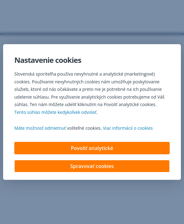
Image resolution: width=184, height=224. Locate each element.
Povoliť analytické (92, 148)
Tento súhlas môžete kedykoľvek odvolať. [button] (55, 113)
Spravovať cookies (92, 166)
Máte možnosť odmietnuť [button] (40, 129)
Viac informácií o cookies (128, 129)
